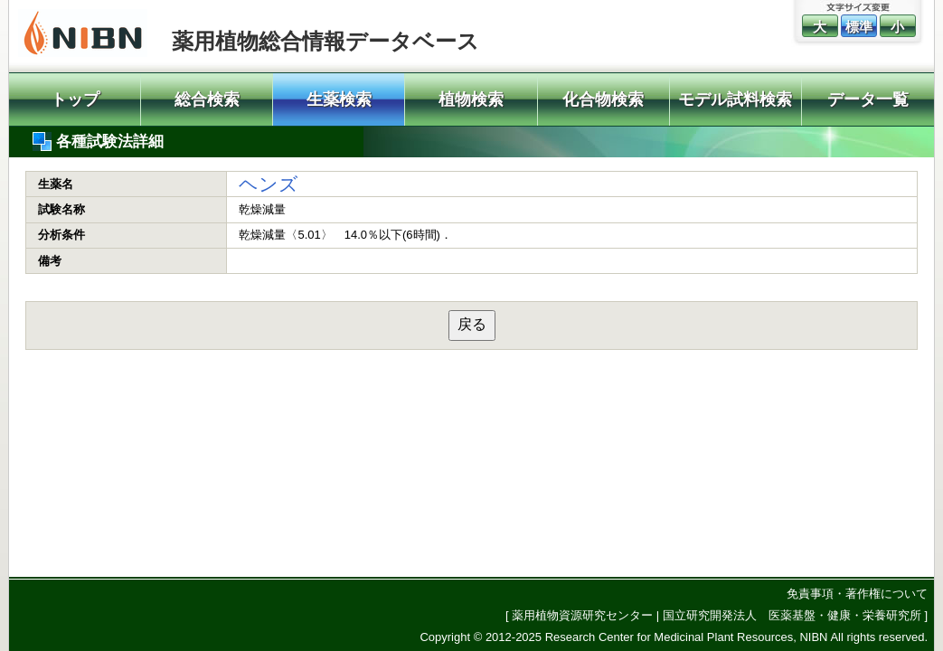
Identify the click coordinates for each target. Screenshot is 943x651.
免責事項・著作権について (857, 593)
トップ (75, 99)
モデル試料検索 (735, 99)
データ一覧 (868, 99)
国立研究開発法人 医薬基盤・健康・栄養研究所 (792, 615)
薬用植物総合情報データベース (325, 41)
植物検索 (471, 99)
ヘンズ (268, 184)
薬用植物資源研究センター (582, 615)
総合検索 (207, 99)
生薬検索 (339, 99)
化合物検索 (603, 99)
